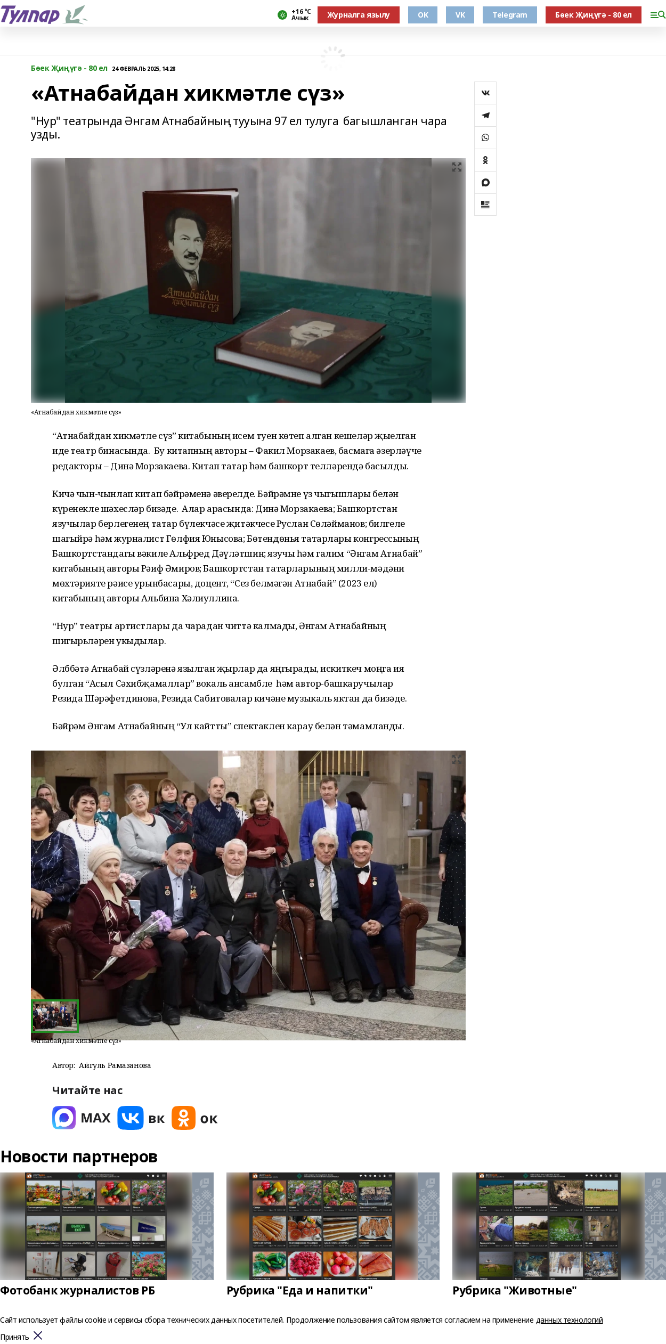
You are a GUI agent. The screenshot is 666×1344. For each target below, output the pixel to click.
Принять (14, 1337)
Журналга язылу (358, 15)
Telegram (509, 15)
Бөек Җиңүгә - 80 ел (593, 15)
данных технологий (569, 1320)
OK (423, 15)
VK (460, 15)
